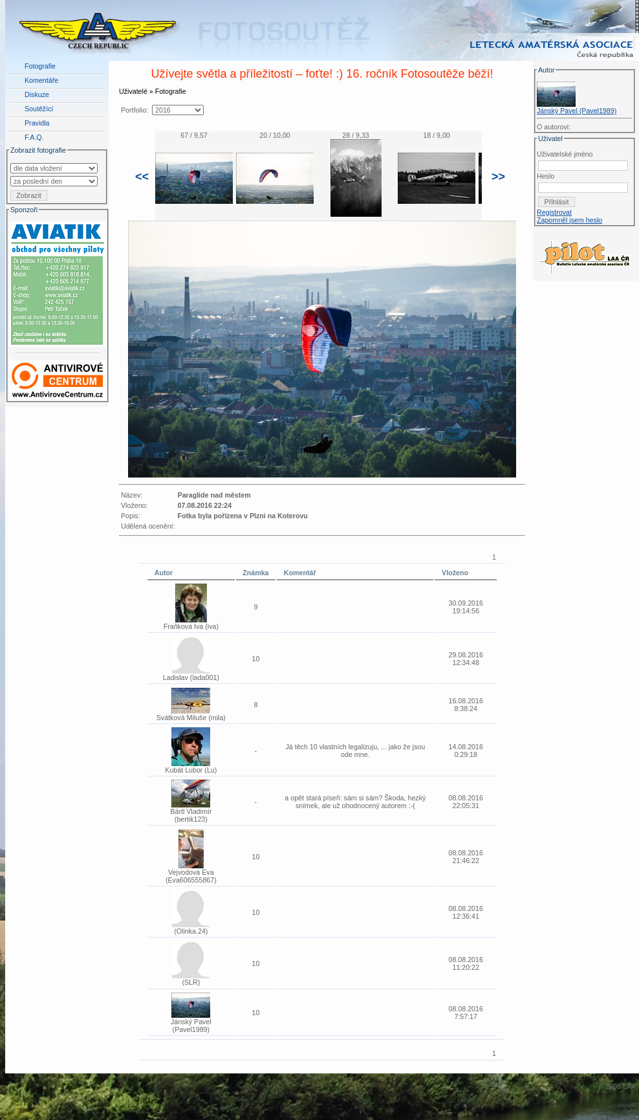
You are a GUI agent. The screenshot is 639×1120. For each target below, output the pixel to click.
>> (498, 176)
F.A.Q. (34, 137)
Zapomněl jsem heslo (569, 220)
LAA (629, 1086)
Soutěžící (39, 109)
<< (142, 176)
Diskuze (37, 94)
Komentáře (41, 80)
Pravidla (37, 123)
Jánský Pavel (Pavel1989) (576, 111)
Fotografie (40, 66)
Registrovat (554, 212)
